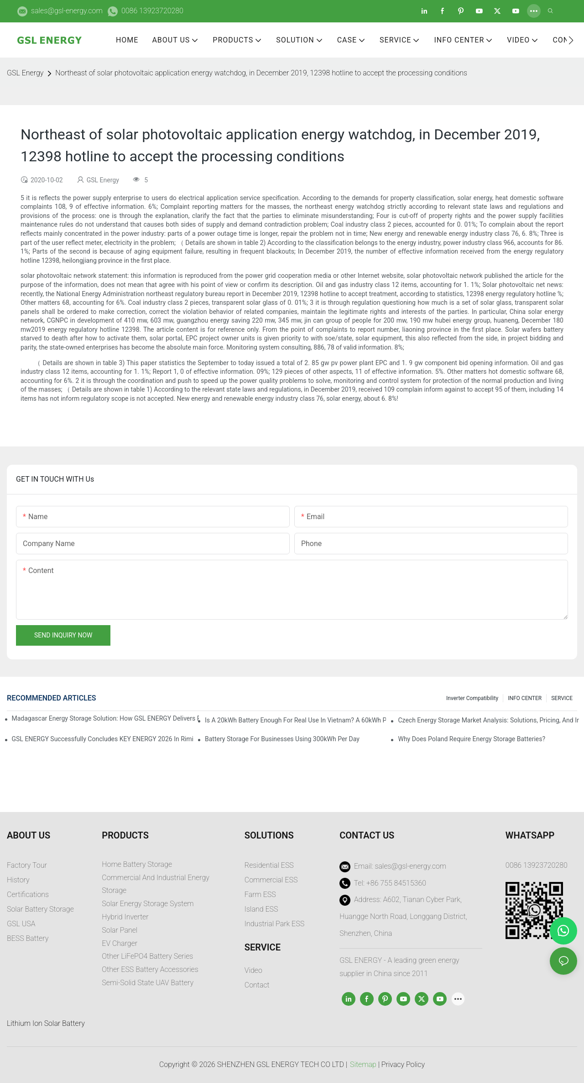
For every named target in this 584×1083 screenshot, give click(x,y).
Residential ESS (269, 865)
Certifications (28, 894)
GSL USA (22, 923)
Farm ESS (260, 894)
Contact (257, 985)
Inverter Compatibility (472, 698)
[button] (571, 40)
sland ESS (262, 909)
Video (253, 970)
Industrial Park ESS (274, 923)
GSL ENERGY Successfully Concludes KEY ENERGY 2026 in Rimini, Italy (102, 739)
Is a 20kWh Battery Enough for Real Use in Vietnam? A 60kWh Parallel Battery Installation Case (295, 720)
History (18, 880)
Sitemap (363, 1064)
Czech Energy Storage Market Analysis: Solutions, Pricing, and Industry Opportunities (488, 720)
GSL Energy (25, 73)
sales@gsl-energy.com (67, 10)
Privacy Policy (403, 1064)
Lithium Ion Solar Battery (46, 1023)
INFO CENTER (525, 698)
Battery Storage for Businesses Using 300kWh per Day (282, 739)
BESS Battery (27, 938)
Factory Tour (27, 865)
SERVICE (562, 698)
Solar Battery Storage (40, 909)
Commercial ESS (271, 880)
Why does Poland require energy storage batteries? (471, 739)
